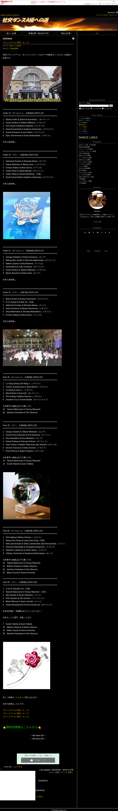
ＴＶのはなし (83, 164)
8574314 (111, 12)
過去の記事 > (66, 33)
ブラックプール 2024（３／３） (16, 717)
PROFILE (16, 15)
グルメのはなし (84, 172)
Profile (97, 187)
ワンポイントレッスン (86, 151)
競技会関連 (14, 48)
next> (106, 251)
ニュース (81, 166)
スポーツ (6, 4)
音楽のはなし (83, 160)
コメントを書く (66, 772)
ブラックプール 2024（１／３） (16, 710)
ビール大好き (83, 174)
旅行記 (81, 170)
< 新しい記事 (10, 33)
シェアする (17, 767)
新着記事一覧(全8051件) (38, 33)
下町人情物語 (83, 153)
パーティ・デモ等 (84, 149)
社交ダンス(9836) (15, 46)
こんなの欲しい (84, 181)
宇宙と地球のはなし (85, 177)
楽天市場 (114, 4)
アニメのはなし (84, 162)
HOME (3, 15)
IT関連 (81, 179)
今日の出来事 (83, 168)
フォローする (97, 222)
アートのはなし (84, 157)
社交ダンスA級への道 (85, 145)
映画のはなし (83, 155)
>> (90, 4)
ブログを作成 (105, 4)
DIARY (9, 15)
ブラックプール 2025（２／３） (16, 42)
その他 (81, 183)
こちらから (19, 697)
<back (88, 251)
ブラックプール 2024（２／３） (16, 713)
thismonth (97, 251)
